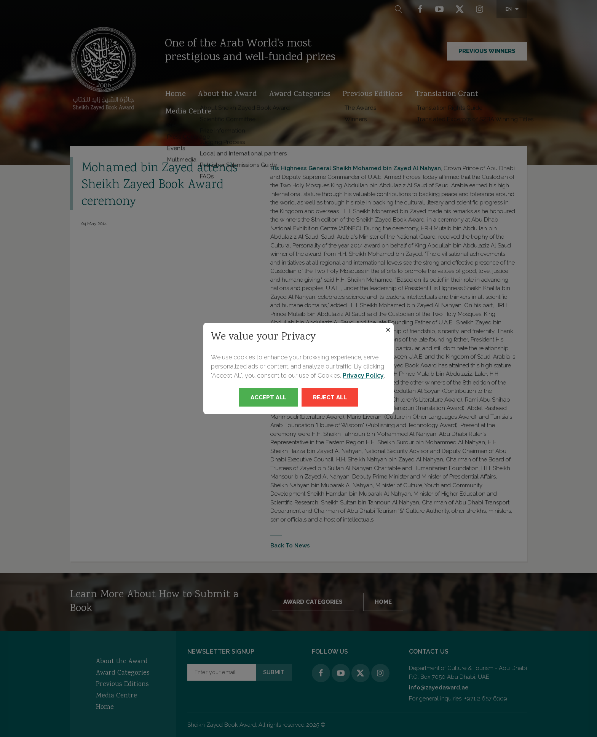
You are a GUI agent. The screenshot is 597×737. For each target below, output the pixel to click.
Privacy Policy (363, 375)
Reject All (330, 397)
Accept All (268, 397)
